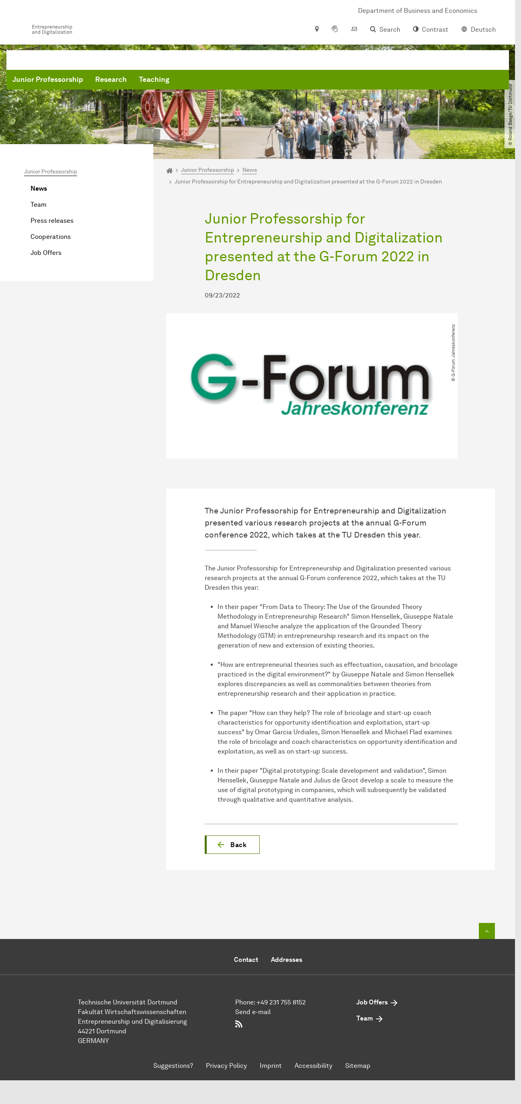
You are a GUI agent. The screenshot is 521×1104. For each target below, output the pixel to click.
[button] (232, 844)
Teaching (276, 80)
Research (233, 80)
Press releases (52, 220)
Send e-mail (253, 1012)
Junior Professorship (169, 80)
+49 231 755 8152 (281, 1002)
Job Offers (46, 253)
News (39, 188)
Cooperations (51, 236)
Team (39, 204)
